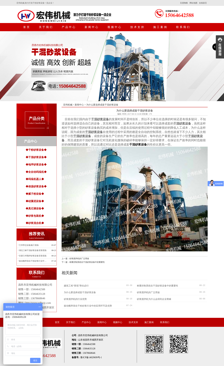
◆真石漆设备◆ (35, 208)
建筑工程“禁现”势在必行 (76, 286)
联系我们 (183, 27)
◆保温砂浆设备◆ (36, 186)
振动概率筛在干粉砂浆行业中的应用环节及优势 (33, 261)
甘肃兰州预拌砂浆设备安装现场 (32, 256)
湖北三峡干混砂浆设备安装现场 (32, 250)
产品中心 (69, 27)
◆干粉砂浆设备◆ (36, 149)
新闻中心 (92, 27)
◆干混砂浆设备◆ (36, 157)
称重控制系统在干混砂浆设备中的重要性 (157, 286)
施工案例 (160, 27)
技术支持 (137, 27)
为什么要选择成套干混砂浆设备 (80, 292)
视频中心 (115, 27)
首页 (26, 27)
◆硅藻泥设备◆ (35, 201)
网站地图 (193, 3)
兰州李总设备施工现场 (29, 245)
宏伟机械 (67, 105)
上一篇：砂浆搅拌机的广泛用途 (75, 258)
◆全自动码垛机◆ (36, 172)
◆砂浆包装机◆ (35, 215)
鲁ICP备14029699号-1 (91, 357)
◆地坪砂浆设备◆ (36, 164)
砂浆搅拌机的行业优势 (75, 299)
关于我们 (46, 27)
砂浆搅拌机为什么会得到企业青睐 (154, 299)
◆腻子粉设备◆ (35, 193)
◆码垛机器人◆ (35, 179)
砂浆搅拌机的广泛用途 (148, 292)
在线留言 (203, 3)
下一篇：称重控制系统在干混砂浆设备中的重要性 (83, 262)
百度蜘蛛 (184, 3)
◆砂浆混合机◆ (35, 223)
